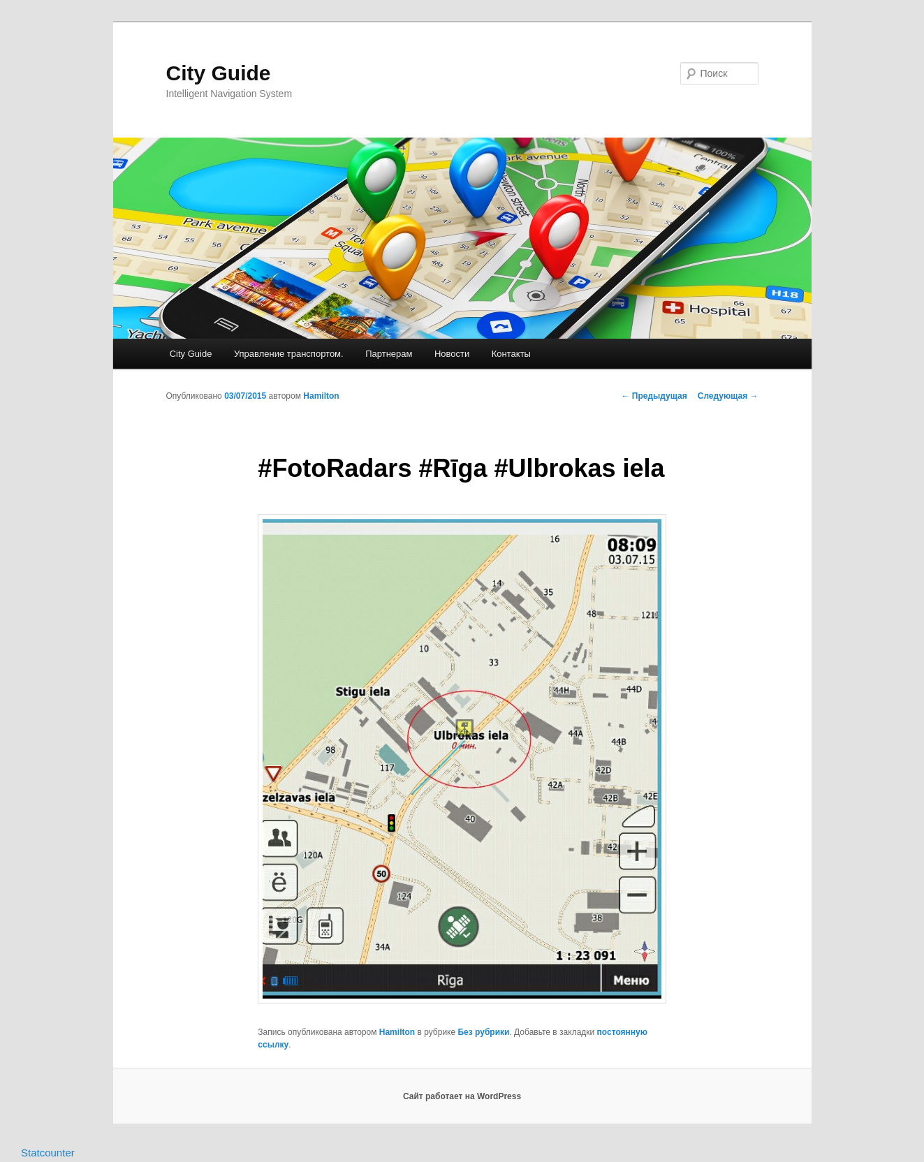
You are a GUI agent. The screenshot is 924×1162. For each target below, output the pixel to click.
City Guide (218, 72)
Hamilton (321, 396)
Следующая (728, 396)
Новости (451, 353)
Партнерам (388, 353)
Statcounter (48, 1153)
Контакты (511, 353)
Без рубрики (483, 1032)
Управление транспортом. (289, 353)
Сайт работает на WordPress (462, 1096)
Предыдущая (654, 396)
